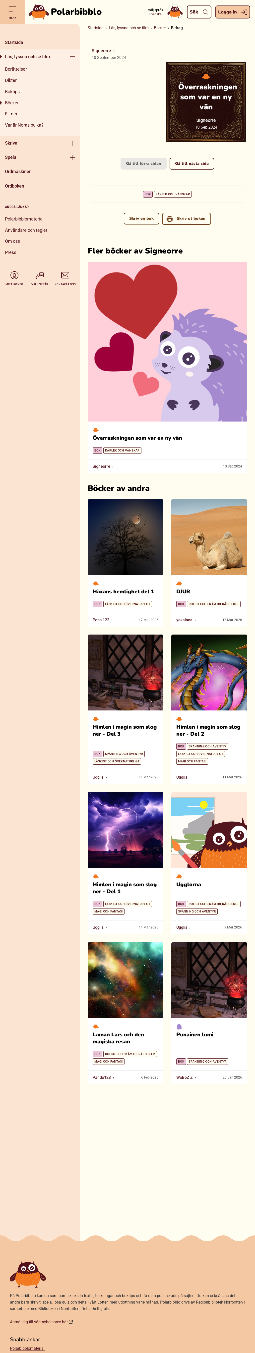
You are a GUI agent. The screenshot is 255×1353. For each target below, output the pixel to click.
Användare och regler (26, 230)
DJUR (183, 591)
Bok (148, 194)
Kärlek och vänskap (173, 194)
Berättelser (16, 69)
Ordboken (14, 186)
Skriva (11, 143)
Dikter (11, 80)
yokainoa (184, 619)
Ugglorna (188, 884)
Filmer (11, 113)
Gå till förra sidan (143, 163)
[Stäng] (40, 29)
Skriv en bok (141, 218)
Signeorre (101, 50)
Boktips (12, 91)
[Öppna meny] (72, 56)
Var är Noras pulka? (24, 125)
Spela (10, 157)
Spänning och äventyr (124, 754)
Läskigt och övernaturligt (127, 604)
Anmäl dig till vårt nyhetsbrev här (39, 1322)
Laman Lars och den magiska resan (118, 1038)
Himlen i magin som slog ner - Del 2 (208, 730)
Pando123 (102, 1077)
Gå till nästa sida (192, 163)
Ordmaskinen (18, 171)
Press (10, 252)
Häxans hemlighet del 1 (123, 591)
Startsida (14, 42)
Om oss (12, 241)
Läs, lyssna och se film (27, 56)
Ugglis (98, 777)
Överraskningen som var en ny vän (137, 438)
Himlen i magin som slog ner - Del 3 (125, 730)
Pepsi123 (101, 619)
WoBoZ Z (184, 1077)
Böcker (12, 102)
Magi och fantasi (192, 761)
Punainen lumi (194, 1034)
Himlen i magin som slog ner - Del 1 (125, 888)
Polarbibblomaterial (24, 219)
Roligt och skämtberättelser (214, 604)
